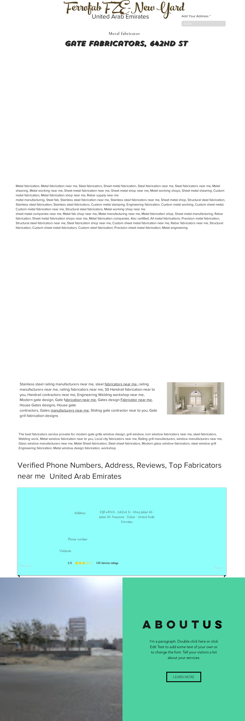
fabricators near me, (122, 384)
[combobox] (204, 23)
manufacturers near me (70, 410)
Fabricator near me (136, 399)
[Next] (211, 568)
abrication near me (80, 399)
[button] (183, 677)
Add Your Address (195, 16)
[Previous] (34, 565)
